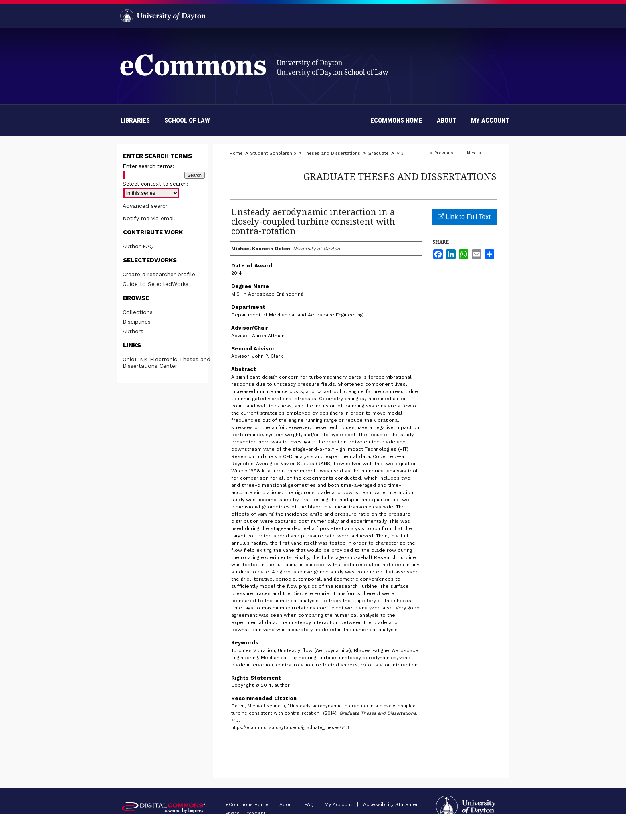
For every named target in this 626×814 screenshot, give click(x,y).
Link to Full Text (464, 216)
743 (400, 153)
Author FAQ (138, 246)
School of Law (187, 120)
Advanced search (146, 205)
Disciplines (137, 321)
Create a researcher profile (159, 274)
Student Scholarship (273, 153)
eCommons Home (248, 804)
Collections (138, 312)
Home (236, 153)
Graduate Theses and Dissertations (400, 176)
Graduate (378, 153)
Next (472, 153)
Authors (133, 331)
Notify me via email (149, 218)
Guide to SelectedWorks (155, 284)
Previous (443, 153)
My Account (339, 804)
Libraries (135, 120)
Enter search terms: (148, 166)
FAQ (310, 804)
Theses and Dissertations (331, 153)
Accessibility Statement (392, 804)
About (287, 804)
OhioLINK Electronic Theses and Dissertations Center (166, 362)
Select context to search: (155, 184)
